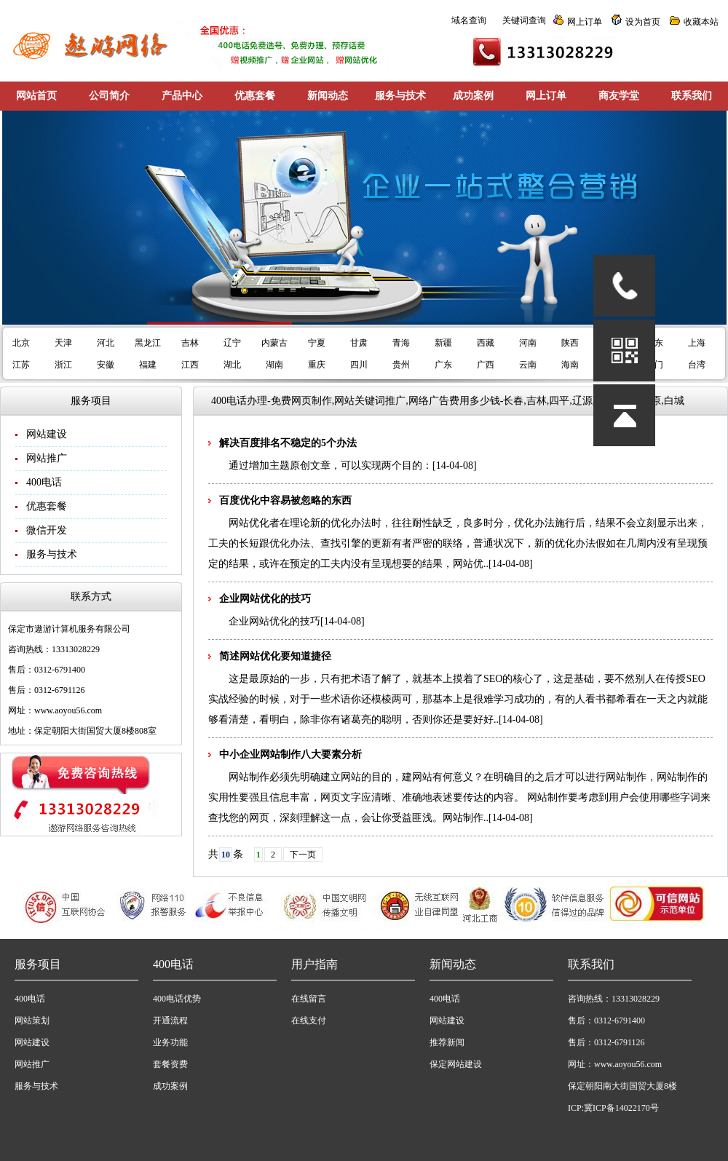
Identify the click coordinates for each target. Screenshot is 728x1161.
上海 (696, 343)
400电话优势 (177, 999)
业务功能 (170, 1042)
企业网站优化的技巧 (265, 598)
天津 (63, 343)
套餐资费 (170, 1064)
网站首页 (36, 95)
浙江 (63, 365)
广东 (443, 365)
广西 (485, 365)
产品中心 (182, 95)
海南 (570, 365)
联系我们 (691, 95)
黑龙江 (148, 343)
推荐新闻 (447, 1042)
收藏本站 (701, 22)
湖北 (232, 365)
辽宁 (232, 343)
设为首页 (642, 22)
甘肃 (359, 343)
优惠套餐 (254, 95)
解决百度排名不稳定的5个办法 (288, 442)
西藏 (485, 343)
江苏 (21, 365)
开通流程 (170, 1020)
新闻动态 (327, 95)
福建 (148, 365)
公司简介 (109, 95)
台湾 (696, 365)
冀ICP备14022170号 (621, 1108)
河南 (528, 343)
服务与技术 (400, 95)
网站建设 (46, 434)
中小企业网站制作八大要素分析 (290, 754)
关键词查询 (524, 20)
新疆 (443, 343)
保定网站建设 (456, 1064)
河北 (105, 343)
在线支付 (308, 1020)
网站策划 (32, 1020)
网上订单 (584, 22)
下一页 (302, 854)
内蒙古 (274, 343)
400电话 (44, 482)
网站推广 (46, 458)
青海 (401, 343)
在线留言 (308, 999)
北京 (21, 343)
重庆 (316, 365)
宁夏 (316, 343)
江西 (190, 365)
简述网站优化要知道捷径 (275, 656)
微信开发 (46, 530)
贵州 (401, 365)
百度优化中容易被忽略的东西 (285, 500)
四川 (359, 365)
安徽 (105, 365)
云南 (528, 365)
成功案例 (473, 95)
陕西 (570, 343)
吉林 (190, 343)
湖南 (274, 365)
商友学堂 (618, 95)
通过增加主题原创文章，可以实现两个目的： (330, 465)
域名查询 (468, 20)
